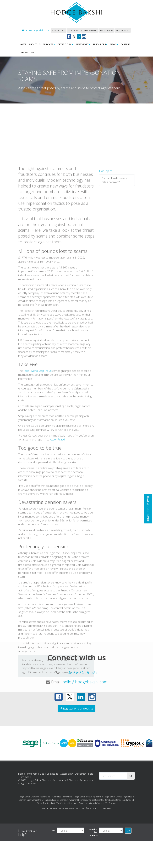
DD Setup (73, 30)
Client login (58, 30)
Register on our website (76, 709)
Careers (125, 44)
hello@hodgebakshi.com (35, 30)
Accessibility (66, 774)
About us (34, 44)
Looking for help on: (93, 832)
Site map (24, 777)
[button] (148, 508)
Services (49, 44)
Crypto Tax (65, 44)
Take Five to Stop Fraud (37, 422)
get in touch (82, 724)
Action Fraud (57, 491)
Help (90, 774)
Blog (42, 774)
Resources (100, 44)
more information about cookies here (94, 808)
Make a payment (89, 30)
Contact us (106, 30)
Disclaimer (80, 774)
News (114, 44)
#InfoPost (83, 44)
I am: (53, 830)
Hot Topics (105, 223)
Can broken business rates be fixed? (114, 232)
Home (23, 44)
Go (128, 830)
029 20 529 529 (123, 30)
